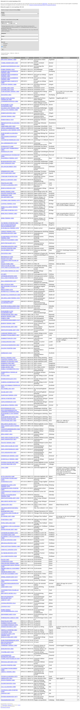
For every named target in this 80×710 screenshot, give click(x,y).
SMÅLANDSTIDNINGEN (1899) (10, 449)
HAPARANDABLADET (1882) (9, 314)
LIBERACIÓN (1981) (6, 504)
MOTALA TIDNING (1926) (8, 357)
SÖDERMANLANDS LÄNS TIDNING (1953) (8, 485)
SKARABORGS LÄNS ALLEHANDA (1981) (7, 105)
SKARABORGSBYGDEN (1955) (9, 417)
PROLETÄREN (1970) (7, 289)
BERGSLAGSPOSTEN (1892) (9, 179)
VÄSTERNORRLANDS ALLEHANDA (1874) (7, 302)
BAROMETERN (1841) (7, 511)
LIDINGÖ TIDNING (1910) (8, 231)
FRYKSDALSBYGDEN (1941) (9, 662)
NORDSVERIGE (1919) (7, 119)
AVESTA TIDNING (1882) (8, 680)
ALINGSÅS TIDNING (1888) (8, 84)
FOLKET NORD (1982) (7, 263)
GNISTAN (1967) (5, 693)
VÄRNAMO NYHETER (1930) (9, 176)
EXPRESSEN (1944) (6, 195)
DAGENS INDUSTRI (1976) (8, 464)
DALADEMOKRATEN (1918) (9, 143)
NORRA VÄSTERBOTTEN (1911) (10, 369)
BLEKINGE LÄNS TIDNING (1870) (10, 130)
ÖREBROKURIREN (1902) (8, 571)
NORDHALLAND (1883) (7, 363)
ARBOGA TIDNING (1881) (8, 671)
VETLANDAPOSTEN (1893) (8, 452)
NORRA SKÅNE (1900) (7, 367)
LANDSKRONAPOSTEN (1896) (9, 101)
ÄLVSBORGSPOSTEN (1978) (9, 553)
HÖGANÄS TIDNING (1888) (8, 59)
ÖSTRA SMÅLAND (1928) (8, 523)
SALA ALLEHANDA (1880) (8, 686)
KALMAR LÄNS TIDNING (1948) (10, 108)
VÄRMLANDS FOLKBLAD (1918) (10, 658)
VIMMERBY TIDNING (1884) (9, 645)
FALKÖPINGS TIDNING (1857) (9, 158)
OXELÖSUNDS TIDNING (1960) (10, 563)
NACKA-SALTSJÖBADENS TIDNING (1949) (8, 495)
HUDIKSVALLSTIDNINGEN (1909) (10, 294)
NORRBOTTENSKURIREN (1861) (10, 335)
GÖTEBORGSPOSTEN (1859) (9, 276)
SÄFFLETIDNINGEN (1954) (8, 401)
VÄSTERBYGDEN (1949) (8, 534)
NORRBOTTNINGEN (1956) (8, 338)
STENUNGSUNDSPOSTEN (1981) (10, 345)
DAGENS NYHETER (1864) (8, 193)
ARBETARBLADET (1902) (8, 126)
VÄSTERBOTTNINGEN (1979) (9, 624)
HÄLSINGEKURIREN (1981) (9, 166)
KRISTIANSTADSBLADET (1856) (10, 330)
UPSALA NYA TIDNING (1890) (9, 109)
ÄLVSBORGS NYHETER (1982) (9, 223)
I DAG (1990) (4, 467)
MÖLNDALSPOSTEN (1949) (8, 543)
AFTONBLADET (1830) (7, 87)
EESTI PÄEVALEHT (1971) (8, 243)
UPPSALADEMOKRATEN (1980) (10, 128)
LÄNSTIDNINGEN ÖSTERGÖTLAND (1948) (8, 656)
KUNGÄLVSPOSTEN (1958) (8, 540)
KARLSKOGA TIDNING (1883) (9, 405)
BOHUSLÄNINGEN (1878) (8, 188)
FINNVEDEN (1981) (6, 431)
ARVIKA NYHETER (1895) (8, 398)
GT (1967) (3, 274)
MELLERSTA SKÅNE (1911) (8, 424)
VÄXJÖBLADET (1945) (7, 652)
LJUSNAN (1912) (5, 606)
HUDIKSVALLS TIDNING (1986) (10, 291)
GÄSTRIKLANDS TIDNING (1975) (10, 200)
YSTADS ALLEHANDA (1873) (9, 185)
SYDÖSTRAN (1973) (6, 481)
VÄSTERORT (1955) (6, 632)
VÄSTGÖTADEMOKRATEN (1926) (10, 429)
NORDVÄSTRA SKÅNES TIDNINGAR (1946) (8, 98)
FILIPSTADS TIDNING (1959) (9, 395)
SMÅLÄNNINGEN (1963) (8, 163)
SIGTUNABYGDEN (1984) (8, 173)
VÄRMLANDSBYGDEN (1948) (9, 63)
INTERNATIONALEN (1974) (8, 378)
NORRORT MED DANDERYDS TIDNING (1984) (9, 72)
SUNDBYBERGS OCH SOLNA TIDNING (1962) (9, 237)
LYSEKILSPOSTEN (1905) (8, 341)
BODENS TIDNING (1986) (8, 316)
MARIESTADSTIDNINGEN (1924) (10, 66)
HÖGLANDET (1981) (6, 434)
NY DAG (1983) (5, 375)
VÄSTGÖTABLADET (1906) (8, 420)
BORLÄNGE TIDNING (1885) (9, 213)
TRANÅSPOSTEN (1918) (7, 700)
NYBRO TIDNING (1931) (8, 69)
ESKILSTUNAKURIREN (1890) (9, 240)
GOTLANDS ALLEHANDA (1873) (10, 267)
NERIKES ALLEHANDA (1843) (9, 361)
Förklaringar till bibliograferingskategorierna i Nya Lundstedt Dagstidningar (42, 4)
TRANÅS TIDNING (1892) (8, 442)
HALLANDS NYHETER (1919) (9, 278)
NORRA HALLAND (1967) (8, 365)
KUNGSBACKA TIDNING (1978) (10, 228)
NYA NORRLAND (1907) (8, 388)
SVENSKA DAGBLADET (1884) (9, 462)
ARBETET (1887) (5, 600)
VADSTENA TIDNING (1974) (9, 359)
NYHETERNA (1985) (6, 519)
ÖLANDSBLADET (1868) (8, 516)
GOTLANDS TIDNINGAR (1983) (10, 271)
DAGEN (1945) (5, 559)
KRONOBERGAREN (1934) (8, 614)
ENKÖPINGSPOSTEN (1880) (9, 233)
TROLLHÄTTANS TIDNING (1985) (10, 546)
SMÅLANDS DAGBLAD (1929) (9, 446)
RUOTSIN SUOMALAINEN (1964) (10, 306)
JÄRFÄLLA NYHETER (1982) (9, 630)
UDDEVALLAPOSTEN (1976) (9, 549)
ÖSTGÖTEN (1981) (6, 94)
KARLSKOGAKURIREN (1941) (9, 573)
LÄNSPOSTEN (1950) (7, 561)
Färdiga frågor (44, 3)
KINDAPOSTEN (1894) (7, 648)
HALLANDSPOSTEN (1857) (8, 281)
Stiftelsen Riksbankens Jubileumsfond (5, 707)
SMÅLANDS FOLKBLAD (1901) (10, 437)
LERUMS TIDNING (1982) (8, 116)
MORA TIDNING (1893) (7, 218)
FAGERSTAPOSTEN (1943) (8, 683)
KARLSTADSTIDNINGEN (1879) (10, 640)
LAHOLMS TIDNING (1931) (8, 333)
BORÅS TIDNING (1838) (7, 191)
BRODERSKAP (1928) (7, 256)
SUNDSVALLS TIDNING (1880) (9, 459)
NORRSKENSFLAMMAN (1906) (10, 617)
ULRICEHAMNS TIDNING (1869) (10, 91)
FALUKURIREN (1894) (7, 250)
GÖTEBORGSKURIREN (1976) (9, 532)
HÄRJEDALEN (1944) (7, 151)
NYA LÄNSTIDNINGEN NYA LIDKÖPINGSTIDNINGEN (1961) (10, 411)
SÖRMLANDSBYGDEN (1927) (9, 577)
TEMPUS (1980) (5, 318)
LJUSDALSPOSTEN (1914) (8, 603)
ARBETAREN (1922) (6, 586)
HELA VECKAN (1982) (7, 284)
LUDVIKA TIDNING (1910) (8, 203)
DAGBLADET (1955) (6, 392)
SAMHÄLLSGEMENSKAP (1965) (10, 382)
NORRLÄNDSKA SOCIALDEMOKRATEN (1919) (9, 610)
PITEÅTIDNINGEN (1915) (8, 408)
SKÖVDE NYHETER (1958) (8, 418)
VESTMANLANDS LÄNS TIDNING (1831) (8, 634)
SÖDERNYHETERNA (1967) (8, 626)
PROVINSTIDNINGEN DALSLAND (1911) (7, 597)
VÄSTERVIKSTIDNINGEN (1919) (10, 140)
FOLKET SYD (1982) (6, 258)
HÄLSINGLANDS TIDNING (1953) (10, 298)
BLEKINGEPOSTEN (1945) (8, 161)
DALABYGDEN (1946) (7, 197)
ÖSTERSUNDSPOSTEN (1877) (9, 696)
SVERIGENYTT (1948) (7, 146)
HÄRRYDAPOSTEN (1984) (8, 113)
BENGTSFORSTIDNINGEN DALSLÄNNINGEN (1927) (8, 225)
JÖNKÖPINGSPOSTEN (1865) (9, 246)
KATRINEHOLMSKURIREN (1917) (10, 320)
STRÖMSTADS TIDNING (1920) (9, 455)
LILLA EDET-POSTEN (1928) (9, 556)
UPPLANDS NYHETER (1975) (9, 210)
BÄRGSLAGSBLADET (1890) (9, 637)
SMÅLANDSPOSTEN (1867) (8, 439)
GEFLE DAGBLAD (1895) (8, 265)
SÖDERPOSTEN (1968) (7, 171)
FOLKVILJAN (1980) (6, 183)
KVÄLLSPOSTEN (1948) (7, 476)
